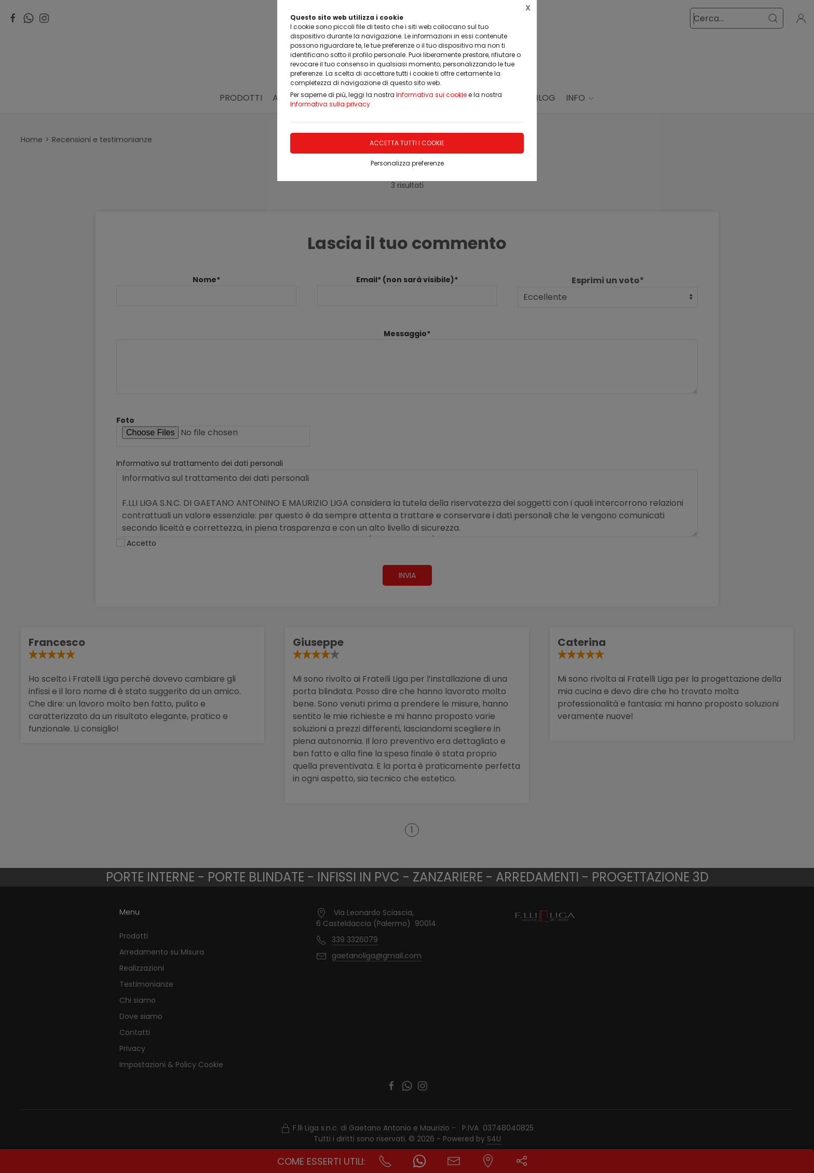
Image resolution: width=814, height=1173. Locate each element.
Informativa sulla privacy (330, 104)
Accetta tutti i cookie (407, 143)
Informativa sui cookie (431, 94)
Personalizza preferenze (407, 163)
